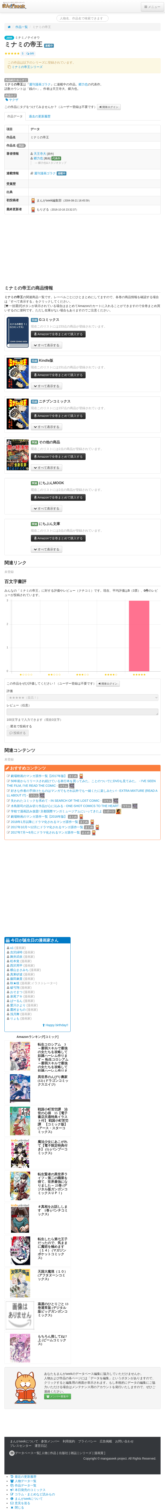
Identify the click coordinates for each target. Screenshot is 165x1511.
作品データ (15, 116)
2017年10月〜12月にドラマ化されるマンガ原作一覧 (47, 827)
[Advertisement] (82, 249)
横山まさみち (19, 970)
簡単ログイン (108, 107)
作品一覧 (21, 27)
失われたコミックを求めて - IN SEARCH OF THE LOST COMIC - (56, 800)
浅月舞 (14, 1014)
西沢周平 (16, 965)
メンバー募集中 (58, 1396)
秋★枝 (14, 983)
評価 (10, 691)
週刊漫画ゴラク (40, 84)
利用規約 (69, 1441)
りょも (14, 1018)
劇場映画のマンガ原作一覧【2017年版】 (39, 776)
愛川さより (18, 1005)
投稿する (17, 733)
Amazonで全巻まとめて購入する (58, 334)
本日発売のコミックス (28, 1490)
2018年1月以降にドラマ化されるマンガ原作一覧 (44, 822)
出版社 (63, 1453)
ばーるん (16, 1001)
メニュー (152, 7)
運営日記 (41, 1445)
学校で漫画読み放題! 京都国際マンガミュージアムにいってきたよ (56, 811)
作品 (53, 1453)
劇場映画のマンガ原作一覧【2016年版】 (39, 816)
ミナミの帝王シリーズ (27, 67)
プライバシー (87, 1441)
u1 (12, 948)
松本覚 (14, 961)
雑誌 (74, 1453)
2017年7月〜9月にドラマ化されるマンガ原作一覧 (45, 832)
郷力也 (83, 84)
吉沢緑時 (16, 952)
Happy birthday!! (55, 1025)
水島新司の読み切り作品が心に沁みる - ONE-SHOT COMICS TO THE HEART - (66, 806)
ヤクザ (12, 100)
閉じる (17, 1507)
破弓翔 (14, 987)
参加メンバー (50, 1441)
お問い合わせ (124, 1441)
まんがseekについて (24, 1441)
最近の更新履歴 (23, 1476)
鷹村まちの (18, 1009)
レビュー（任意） (19, 705)
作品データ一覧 (23, 1485)
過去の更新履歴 (40, 116)
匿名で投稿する (19, 726)
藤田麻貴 (16, 978)
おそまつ (16, 992)
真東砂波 (16, 974)
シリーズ (85, 1453)
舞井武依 (16, 956)
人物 (44, 1453)
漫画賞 (98, 1453)
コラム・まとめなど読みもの (32, 1494)
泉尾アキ (16, 996)
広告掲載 (106, 1441)
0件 (30, 53)
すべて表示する (46, 345)
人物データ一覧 (23, 1481)
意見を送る (20, 1503)
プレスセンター (21, 1445)
